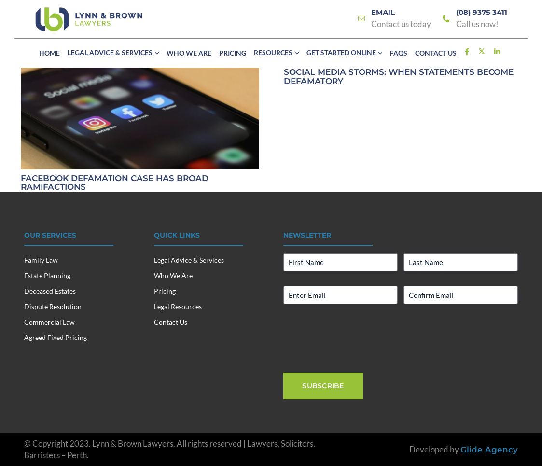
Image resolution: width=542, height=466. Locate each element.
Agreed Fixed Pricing (55, 337)
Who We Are (173, 275)
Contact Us (170, 322)
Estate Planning (47, 275)
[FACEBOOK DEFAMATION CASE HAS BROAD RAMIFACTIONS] (140, 73)
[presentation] (356, 337)
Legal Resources (178, 306)
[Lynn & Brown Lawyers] (88, 19)
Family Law (41, 260)
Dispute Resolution (53, 306)
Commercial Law (49, 322)
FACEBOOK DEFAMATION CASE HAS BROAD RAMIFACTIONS (114, 182)
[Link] (361, 19)
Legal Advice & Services (189, 260)
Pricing (165, 291)
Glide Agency (489, 449)
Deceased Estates (50, 291)
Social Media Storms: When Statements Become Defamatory (398, 76)
